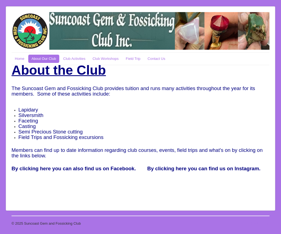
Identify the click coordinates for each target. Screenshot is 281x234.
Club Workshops (105, 59)
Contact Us (156, 59)
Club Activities (74, 59)
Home (19, 59)
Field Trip (133, 59)
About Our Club (44, 59)
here (45, 168)
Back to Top (260, 223)
